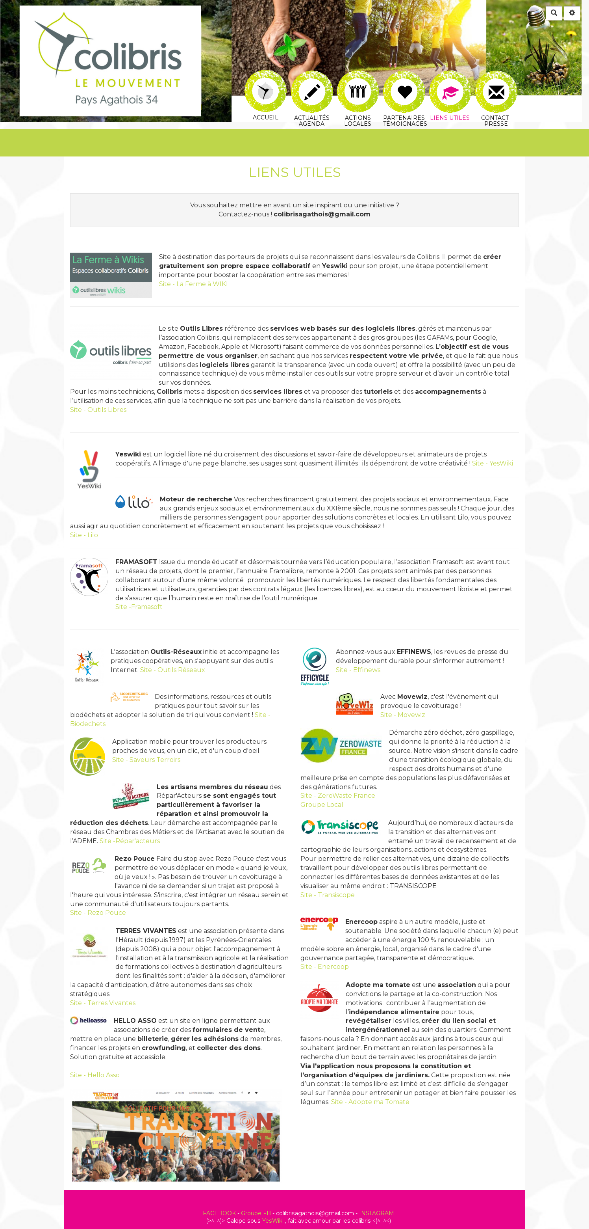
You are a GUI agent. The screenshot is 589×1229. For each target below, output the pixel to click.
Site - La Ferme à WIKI (193, 284)
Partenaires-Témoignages (405, 80)
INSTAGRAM (376, 1213)
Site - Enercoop (324, 966)
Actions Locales (358, 79)
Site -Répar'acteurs (130, 841)
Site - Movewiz (402, 715)
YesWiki (272, 1221)
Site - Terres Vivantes (102, 1003)
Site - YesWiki (492, 463)
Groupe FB (256, 1213)
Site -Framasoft (139, 607)
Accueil (266, 75)
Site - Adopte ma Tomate (370, 1102)
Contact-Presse (496, 80)
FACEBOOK (219, 1213)
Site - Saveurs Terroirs (146, 759)
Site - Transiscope (327, 895)
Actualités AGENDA (312, 80)
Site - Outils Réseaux (172, 670)
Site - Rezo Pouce (98, 912)
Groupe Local (321, 804)
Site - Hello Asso (95, 1075)
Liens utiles (450, 80)
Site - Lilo (84, 535)
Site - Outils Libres (98, 409)
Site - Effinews (358, 670)
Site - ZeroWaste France (337, 795)
